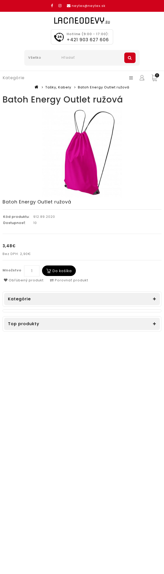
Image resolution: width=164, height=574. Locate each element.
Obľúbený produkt (24, 280)
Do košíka (62, 270)
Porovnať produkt (69, 280)
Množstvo (12, 270)
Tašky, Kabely (58, 87)
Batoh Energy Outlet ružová (103, 87)
